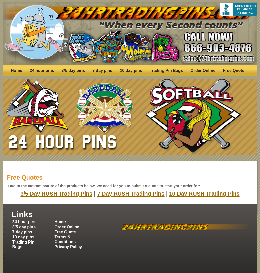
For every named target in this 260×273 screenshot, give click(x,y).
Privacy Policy (68, 247)
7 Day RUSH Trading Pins (130, 193)
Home (16, 70)
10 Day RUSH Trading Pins (204, 193)
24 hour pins (42, 70)
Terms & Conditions (65, 239)
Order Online (202, 70)
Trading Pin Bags (166, 70)
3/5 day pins (73, 70)
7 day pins (102, 70)
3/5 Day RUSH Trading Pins (56, 193)
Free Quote (233, 70)
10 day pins (131, 70)
